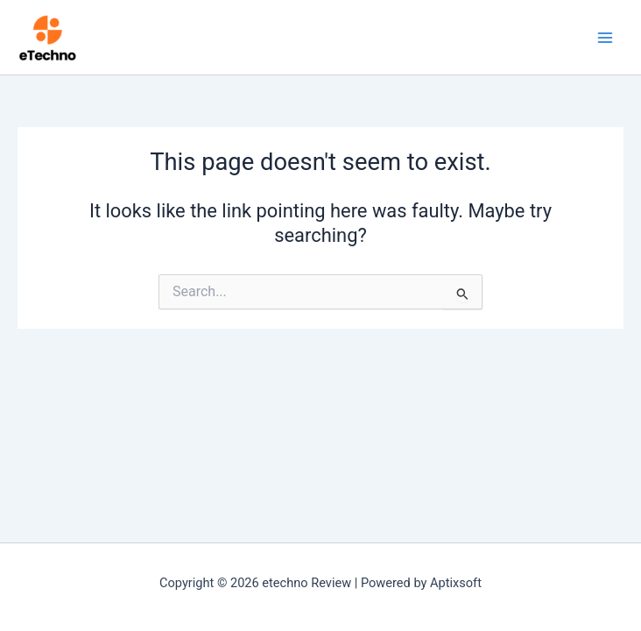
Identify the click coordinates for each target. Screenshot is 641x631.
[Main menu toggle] (605, 37)
